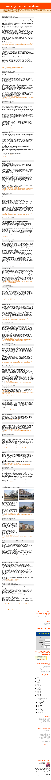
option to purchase (24, 43)
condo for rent (7, 97)
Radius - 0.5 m (6, 304)
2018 (38, 682)
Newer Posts (4, 607)
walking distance (28, 44)
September (40, 701)
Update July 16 (6, 132)
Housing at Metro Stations (44, 669)
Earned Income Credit (45, 740)
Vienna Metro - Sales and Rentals (11, 487)
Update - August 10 (7, 102)
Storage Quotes (46, 733)
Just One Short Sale (7, 286)
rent (27, 408)
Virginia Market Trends (45, 734)
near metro (18, 43)
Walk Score (44, 656)
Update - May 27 (6, 268)
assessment (7, 361)
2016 (38, 685)
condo (6, 188)
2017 (38, 684)
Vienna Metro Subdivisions (47, 624)
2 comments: (16, 602)
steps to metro (11, 44)
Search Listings (46, 666)
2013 (38, 689)
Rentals (4, 452)
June (39, 705)
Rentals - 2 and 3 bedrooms (9, 423)
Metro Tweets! (5, 387)
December (40, 697)
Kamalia (43, 762)
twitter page (20, 395)
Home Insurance (46, 741)
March (39, 709)
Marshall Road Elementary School (45, 724)
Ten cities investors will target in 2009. (44, 736)
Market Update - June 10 (8, 219)
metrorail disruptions (14, 395)
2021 (38, 678)
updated (21, 155)
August (39, 702)
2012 (38, 691)
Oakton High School (45, 720)
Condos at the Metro (7, 520)
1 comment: (16, 42)
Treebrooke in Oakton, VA (44, 670)
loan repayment (23, 188)
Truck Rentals (47, 730)
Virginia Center (28, 189)
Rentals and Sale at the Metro (10, 17)
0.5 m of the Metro (7, 400)
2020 (38, 680)
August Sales (5, 49)
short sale (6, 44)
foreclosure (7, 43)
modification (28, 382)
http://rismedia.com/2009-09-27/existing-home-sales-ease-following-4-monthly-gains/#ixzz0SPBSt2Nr (17, 66)
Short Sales (5, 194)
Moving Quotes (46, 731)
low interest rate (12, 43)
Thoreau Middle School (44, 719)
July (39, 703)
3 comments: (16, 579)
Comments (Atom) (12, 609)
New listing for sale (7, 414)
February (40, 710)
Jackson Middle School (44, 718)
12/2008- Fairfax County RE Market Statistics (44, 738)
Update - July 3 (6, 161)
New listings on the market (9, 435)
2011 (38, 692)
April (39, 708)
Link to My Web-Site (45, 671)
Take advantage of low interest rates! (12, 345)
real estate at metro (14, 97)
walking (3, 190)
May (39, 706)
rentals (19, 97)
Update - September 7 (8, 72)
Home (20, 607)
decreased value (17, 188)
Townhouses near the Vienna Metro (11, 584)
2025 (38, 677)
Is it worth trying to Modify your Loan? (12, 367)
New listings (5, 468)
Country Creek (10, 188)
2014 (38, 688)
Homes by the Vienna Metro (21, 6)
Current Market (6, 324)
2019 (38, 681)
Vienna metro (17, 44)
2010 (38, 694)
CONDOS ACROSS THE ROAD (10, 562)
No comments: (16, 68)
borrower (6, 382)
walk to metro (22, 44)
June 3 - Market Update (8, 241)
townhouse (4, 340)
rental (18, 536)
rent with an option (25, 446)
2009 (38, 695)
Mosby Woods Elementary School (45, 722)
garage (14, 281)
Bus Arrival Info (46, 667)
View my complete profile (44, 775)
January (40, 712)
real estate (22, 318)
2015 (38, 687)
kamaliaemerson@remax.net (8, 127)
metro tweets (7, 339)
